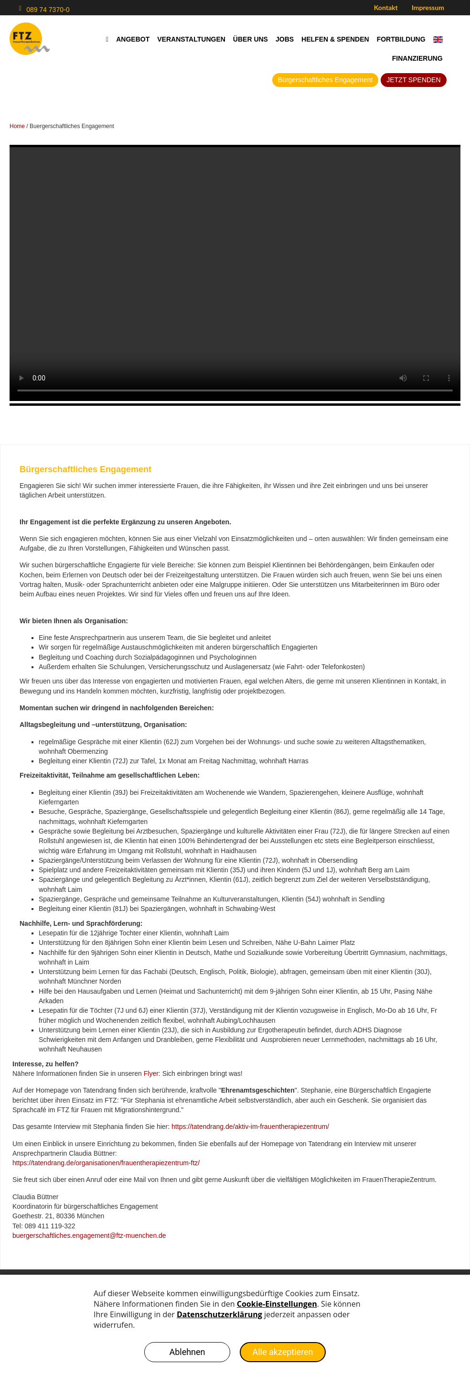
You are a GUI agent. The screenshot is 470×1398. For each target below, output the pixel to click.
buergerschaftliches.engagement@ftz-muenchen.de (89, 1235)
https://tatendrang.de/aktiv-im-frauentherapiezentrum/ (250, 1126)
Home (17, 126)
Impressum (428, 7)
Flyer (151, 1073)
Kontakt (386, 7)
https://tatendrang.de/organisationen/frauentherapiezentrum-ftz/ (106, 1163)
